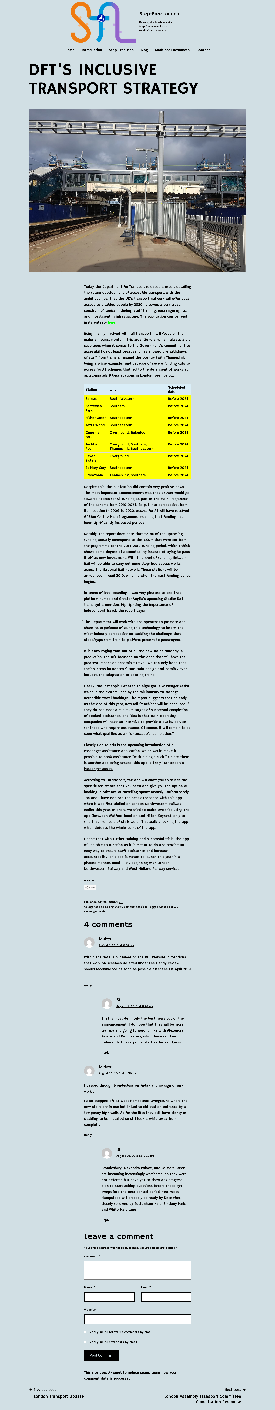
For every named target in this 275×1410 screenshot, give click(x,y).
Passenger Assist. (98, 769)
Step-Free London (159, 14)
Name (89, 1287)
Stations (141, 907)
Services (129, 907)
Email (146, 1287)
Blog (144, 50)
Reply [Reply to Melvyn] (88, 986)
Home (70, 50)
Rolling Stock (113, 907)
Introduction (92, 50)
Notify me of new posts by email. (113, 1342)
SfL (121, 902)
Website (90, 1310)
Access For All (168, 907)
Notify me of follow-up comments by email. (121, 1332)
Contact (203, 50)
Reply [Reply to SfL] (105, 1053)
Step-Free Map (121, 50)
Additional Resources (172, 50)
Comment (92, 1257)
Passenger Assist (95, 911)
